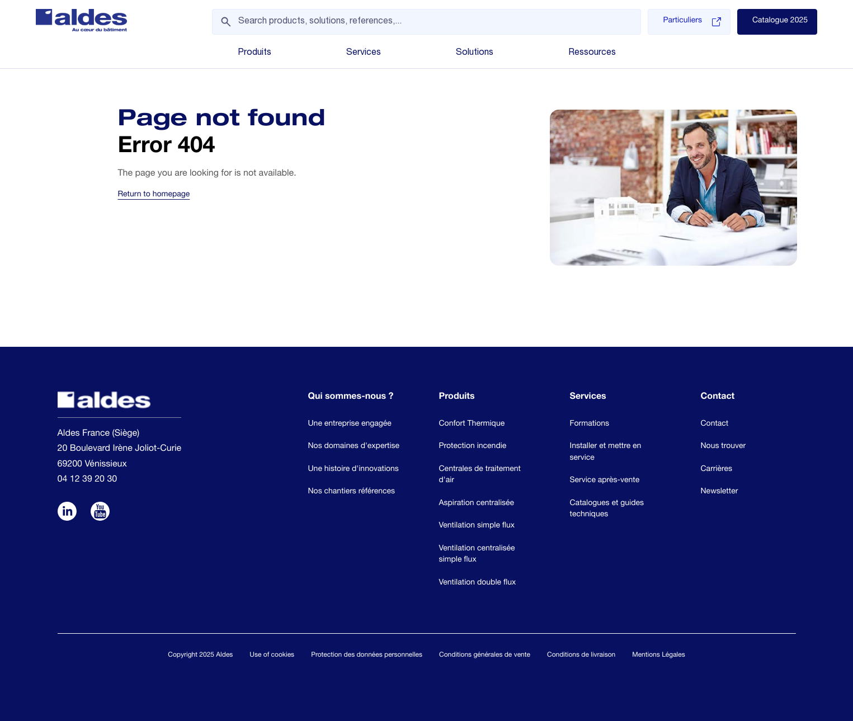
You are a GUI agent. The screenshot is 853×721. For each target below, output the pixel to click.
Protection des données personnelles (366, 655)
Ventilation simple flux (477, 526)
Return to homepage (153, 195)
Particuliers (691, 21)
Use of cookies (271, 655)
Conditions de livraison (581, 655)
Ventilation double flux (477, 583)
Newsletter (719, 492)
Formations (590, 424)
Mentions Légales (658, 655)
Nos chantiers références (351, 492)
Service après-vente (605, 481)
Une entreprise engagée (350, 424)
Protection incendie (473, 447)
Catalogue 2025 (780, 21)
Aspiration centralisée (477, 504)
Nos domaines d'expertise (354, 447)
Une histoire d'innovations (353, 470)
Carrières (717, 470)
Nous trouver (723, 447)
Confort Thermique (472, 424)
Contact (715, 424)
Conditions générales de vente (484, 655)
